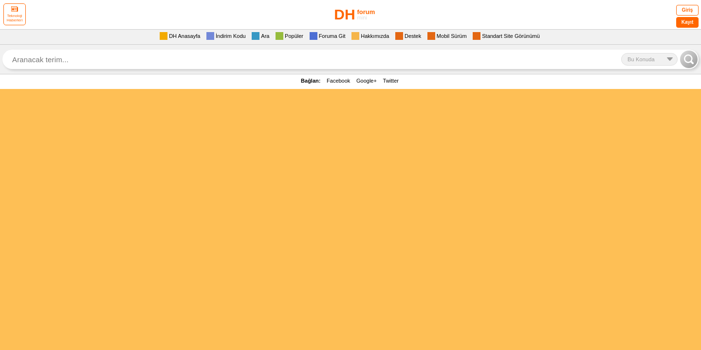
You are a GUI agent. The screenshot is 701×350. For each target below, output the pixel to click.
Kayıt (687, 22)
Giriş (687, 10)
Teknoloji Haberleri (14, 14)
